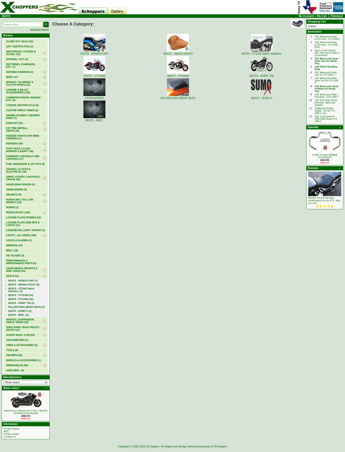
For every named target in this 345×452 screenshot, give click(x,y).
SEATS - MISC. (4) (18, 315)
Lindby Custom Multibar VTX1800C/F (325, 156)
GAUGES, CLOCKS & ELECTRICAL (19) (18, 170)
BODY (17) (12, 77)
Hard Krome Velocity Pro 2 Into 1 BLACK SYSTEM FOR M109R (26, 412)
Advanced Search (39, 30)
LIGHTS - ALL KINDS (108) (21, 235)
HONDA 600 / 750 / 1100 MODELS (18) (19, 201)
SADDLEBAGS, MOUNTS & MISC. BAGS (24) (21, 269)
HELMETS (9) (13, 194)
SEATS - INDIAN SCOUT (178, 52)
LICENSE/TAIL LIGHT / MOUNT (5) (25, 230)
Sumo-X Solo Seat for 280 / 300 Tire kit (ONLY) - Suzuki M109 (327, 53)
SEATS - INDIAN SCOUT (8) (23, 284)
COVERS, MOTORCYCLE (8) (22, 105)
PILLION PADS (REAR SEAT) (178, 97)
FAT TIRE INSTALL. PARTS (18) (17, 129)
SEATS (6, 16)
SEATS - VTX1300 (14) (20, 295)
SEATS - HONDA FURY (94, 52)
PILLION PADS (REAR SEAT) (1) (26, 307)
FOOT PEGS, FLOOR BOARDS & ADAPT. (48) (19, 150)
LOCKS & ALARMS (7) (19, 240)
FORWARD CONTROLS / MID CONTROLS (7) (22, 157)
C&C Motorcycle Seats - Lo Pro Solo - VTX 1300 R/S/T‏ (326, 44)
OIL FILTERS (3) (15, 255)
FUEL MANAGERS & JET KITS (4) (25, 164)
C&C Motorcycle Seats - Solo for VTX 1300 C (326, 73)
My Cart (322, 16)
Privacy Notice (11, 428)
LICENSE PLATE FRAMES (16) (23, 217)
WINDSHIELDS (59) (17, 365)
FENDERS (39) (14, 143)
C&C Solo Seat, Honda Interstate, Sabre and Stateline (326, 102)
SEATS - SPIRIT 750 (262, 74)
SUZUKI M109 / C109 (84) (20, 335)
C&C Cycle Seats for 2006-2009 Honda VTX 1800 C (326, 119)
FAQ (6, 431)
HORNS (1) (12, 207)
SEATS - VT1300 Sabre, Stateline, (261, 52)
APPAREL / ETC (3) (17, 59)
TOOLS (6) (12, 350)
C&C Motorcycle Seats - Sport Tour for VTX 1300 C (326, 80)
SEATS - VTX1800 (178, 74)
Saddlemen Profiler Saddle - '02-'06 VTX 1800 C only (325, 110)
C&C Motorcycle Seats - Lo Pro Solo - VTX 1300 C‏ (327, 37)
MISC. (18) (12, 250)
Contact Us (10, 436)
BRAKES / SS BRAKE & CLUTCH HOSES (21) (19, 83)
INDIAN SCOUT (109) (18, 212)
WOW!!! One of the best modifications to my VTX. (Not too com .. (324, 200)
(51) (12, 276)
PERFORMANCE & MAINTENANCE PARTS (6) (21, 262)
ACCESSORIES (94, 97)
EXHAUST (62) (14, 123)
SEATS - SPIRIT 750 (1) (21, 303)
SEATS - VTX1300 (94, 74)
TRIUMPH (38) (14, 355)
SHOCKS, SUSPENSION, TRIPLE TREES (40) (20, 320)
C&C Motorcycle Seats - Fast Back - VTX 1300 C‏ (326, 95)
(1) (19, 46)
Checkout (336, 16)
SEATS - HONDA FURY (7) (23, 280)
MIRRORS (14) (14, 245)
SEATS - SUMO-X (262, 97)
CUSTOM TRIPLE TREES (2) (22, 110)
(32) (19, 41)
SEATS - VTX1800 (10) (20, 299)
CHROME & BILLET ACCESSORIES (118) (18, 91)
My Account (306, 16)
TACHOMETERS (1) (17, 340)
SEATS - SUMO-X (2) (19, 311)
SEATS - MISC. (94, 119)
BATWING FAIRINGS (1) (19, 72)
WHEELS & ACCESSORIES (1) (23, 360)
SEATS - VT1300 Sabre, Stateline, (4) (21, 289)
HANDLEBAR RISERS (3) (20, 184)
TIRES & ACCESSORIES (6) (22, 345)
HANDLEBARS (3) (16, 189)
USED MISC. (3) (15, 370)
